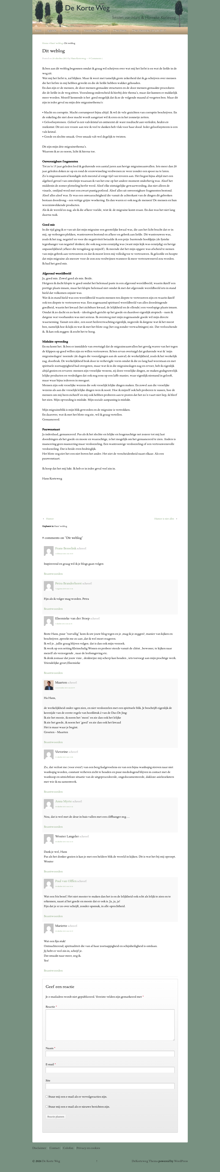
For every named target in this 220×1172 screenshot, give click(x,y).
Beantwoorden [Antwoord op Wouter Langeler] (53, 871)
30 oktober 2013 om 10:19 (64, 931)
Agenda (51, 30)
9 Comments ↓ (96, 58)
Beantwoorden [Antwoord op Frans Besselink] (53, 574)
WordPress (181, 1166)
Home (45, 43)
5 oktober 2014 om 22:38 (63, 624)
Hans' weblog (56, 43)
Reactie (51, 1006)
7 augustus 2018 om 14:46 (64, 589)
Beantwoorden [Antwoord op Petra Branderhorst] (53, 609)
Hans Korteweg (78, 58)
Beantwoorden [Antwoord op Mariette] (53, 970)
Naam (49, 1053)
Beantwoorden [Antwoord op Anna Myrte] (53, 826)
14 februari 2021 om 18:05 (64, 554)
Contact (55, 1153)
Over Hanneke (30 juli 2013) (149, 30)
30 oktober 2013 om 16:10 (64, 842)
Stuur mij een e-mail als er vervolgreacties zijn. (77, 1102)
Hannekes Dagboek (96, 30)
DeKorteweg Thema (145, 1166)
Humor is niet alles (164, 519)
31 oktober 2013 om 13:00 (64, 757)
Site (48, 1085)
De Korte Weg (50, 1166)
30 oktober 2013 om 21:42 (64, 807)
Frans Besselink (65, 548)
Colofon (68, 1153)
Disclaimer (39, 1153)
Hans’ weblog (70, 30)
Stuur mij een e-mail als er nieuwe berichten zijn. (79, 1112)
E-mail (50, 1069)
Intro (38, 30)
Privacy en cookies (88, 1153)
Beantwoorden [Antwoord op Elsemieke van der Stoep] (53, 673)
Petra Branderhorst (68, 583)
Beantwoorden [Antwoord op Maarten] (53, 742)
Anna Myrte (63, 801)
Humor (50, 519)
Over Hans (119, 30)
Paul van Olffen (66, 881)
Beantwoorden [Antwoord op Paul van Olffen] (53, 916)
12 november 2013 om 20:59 (65, 688)
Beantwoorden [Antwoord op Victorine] (53, 791)
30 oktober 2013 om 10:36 (64, 886)
